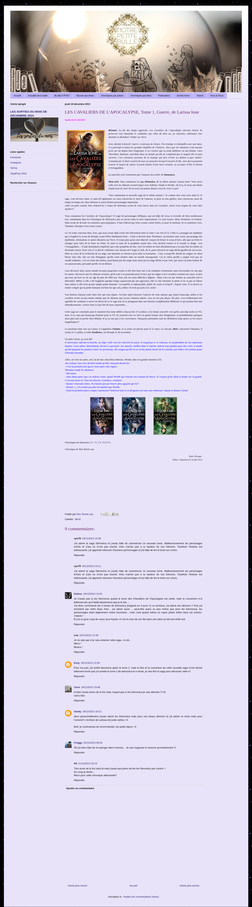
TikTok (13, 168)
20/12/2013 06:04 (92, 742)
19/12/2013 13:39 (90, 662)
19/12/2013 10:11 (91, 566)
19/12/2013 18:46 (90, 687)
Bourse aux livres (85, 95)
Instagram (15, 162)
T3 (99, 442)
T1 (91, 442)
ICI (166, 232)
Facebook (15, 157)
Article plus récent (77, 885)
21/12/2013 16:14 (87, 763)
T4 (103, 442)
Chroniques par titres (140, 95)
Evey (77, 662)
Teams (200, 95)
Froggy (78, 742)
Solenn (78, 593)
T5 (109, 442)
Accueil (17, 95)
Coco (77, 687)
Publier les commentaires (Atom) (141, 896)
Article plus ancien (189, 885)
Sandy (77, 711)
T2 (95, 442)
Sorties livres (183, 95)
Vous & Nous (216, 95)
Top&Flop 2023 (18, 173)
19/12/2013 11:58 (88, 635)
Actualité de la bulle (37, 95)
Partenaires (164, 95)
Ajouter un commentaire (80, 788)
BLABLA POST (62, 95)
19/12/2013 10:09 (91, 538)
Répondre (79, 555)
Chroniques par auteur (112, 95)
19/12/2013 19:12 (91, 711)
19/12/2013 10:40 (92, 593)
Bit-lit (78, 519)
